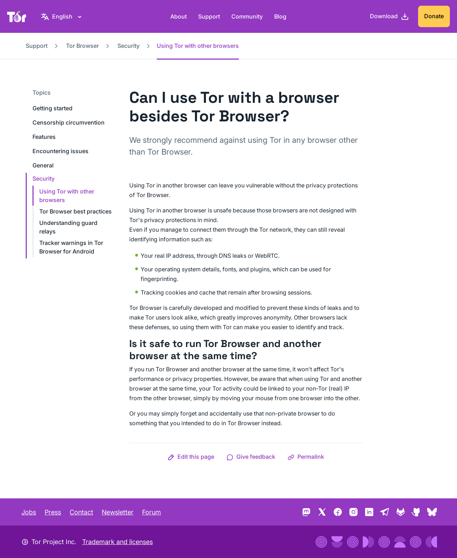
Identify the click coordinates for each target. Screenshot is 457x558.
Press (53, 512)
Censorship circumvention (68, 122)
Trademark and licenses (117, 542)
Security (128, 45)
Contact (81, 512)
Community (247, 16)
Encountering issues (60, 151)
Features (44, 136)
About (178, 16)
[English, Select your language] (62, 16)
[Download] (389, 16)
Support (209, 16)
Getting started (52, 108)
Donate (434, 16)
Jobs (28, 512)
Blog (280, 16)
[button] (190, 456)
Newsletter (118, 512)
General (43, 165)
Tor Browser (82, 45)
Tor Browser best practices (75, 211)
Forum (151, 512)
